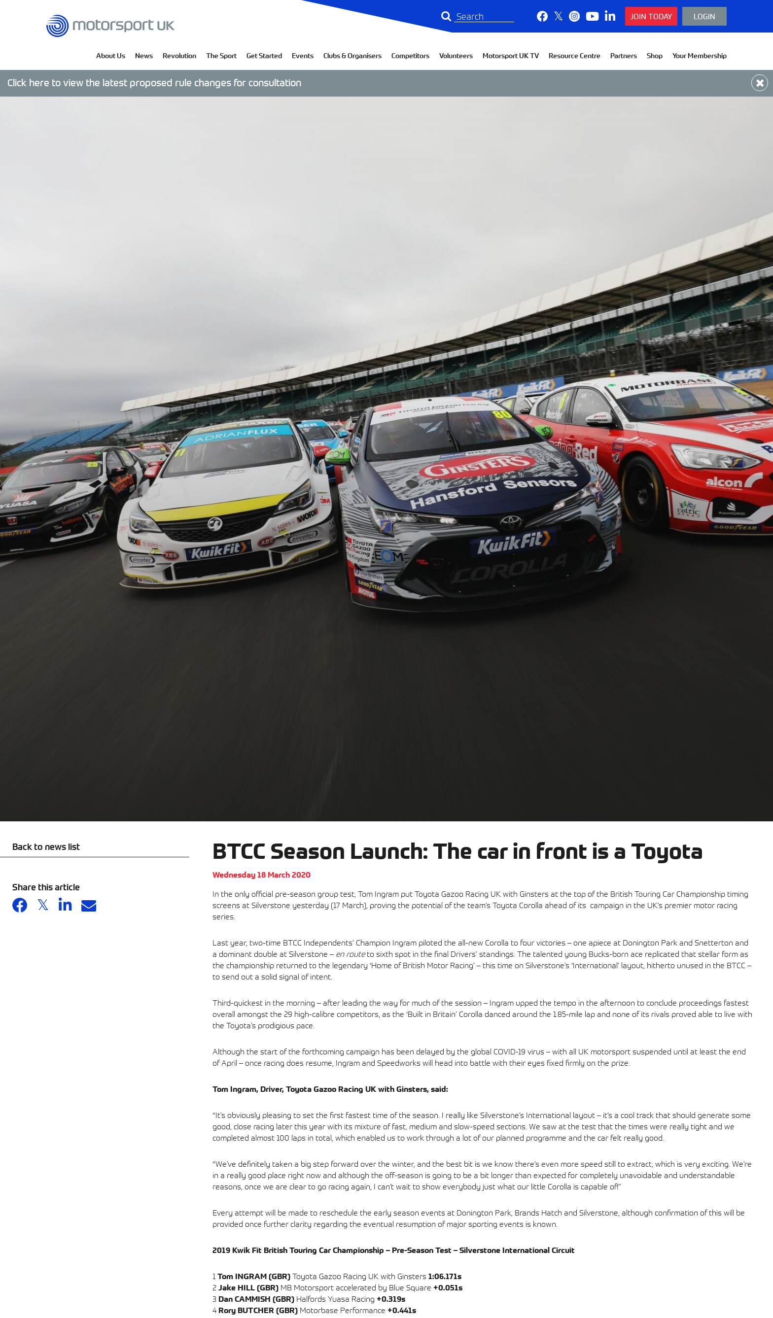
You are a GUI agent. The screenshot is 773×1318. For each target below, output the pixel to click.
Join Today (651, 16)
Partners (623, 55)
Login (704, 16)
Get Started (264, 55)
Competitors (410, 55)
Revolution (179, 55)
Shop (655, 55)
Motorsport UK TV (511, 55)
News (144, 55)
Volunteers (456, 55)
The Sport (221, 55)
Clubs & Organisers (352, 55)
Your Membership (699, 55)
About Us (110, 55)
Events (303, 55)
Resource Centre (574, 55)
